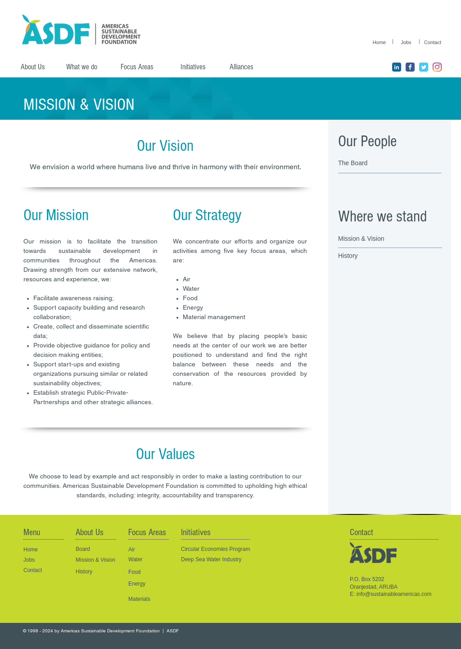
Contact (32, 570)
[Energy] (144, 584)
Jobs (29, 560)
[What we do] (85, 67)
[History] (379, 256)
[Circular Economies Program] (223, 549)
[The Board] (377, 163)
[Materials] (148, 599)
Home (30, 549)
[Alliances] (248, 67)
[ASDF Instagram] (437, 67)
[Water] (144, 559)
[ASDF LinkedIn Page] (396, 67)
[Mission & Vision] (369, 239)
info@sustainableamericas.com (394, 594)
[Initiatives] (199, 67)
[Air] (151, 550)
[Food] (144, 572)
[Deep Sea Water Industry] (223, 559)
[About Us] (36, 67)
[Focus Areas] (143, 67)
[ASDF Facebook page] (410, 67)
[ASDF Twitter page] (423, 67)
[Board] (95, 549)
